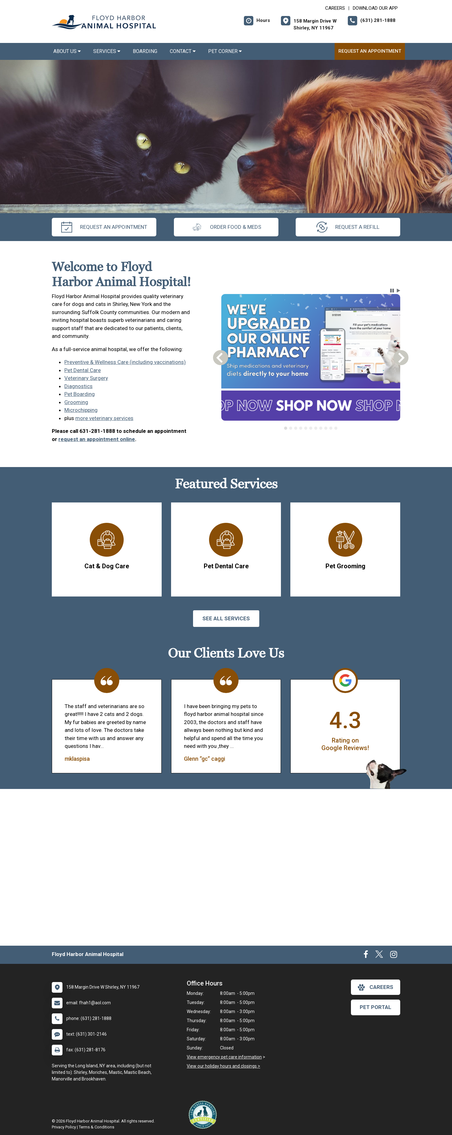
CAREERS (335, 8)
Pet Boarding (79, 394)
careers (375, 987)
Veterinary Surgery (86, 378)
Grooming (76, 402)
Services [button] (106, 51)
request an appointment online (96, 439)
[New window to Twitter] (379, 955)
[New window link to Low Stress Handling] (204, 1114)
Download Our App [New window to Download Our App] (375, 8)
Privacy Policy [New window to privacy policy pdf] (64, 1127)
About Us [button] (67, 51)
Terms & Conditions (96, 1127)
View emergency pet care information (224, 1056)
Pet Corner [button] (225, 51)
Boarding (145, 51)
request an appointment (104, 227)
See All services (226, 618)
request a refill (347, 227)
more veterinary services (104, 418)
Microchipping (81, 410)
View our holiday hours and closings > (223, 1066)
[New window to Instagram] (393, 955)
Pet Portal (375, 1007)
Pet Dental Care (82, 370)
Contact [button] (183, 51)
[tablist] (311, 428)
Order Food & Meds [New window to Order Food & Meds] (226, 227)
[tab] (285, 428)
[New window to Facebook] (365, 955)
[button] (392, 290)
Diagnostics (78, 386)
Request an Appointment (369, 51)
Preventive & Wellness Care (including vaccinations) (125, 362)
